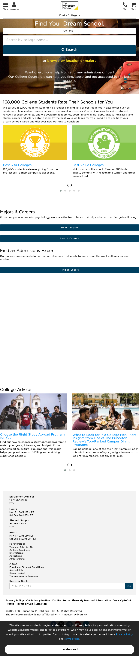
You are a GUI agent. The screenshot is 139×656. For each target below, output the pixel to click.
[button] (60, 190)
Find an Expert (69, 269)
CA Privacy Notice (38, 600)
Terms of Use (71, 638)
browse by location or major (71, 61)
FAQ (11, 502)
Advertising (15, 556)
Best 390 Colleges (17, 165)
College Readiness (19, 550)
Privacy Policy (124, 634)
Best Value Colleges (88, 165)
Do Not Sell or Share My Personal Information (81, 600)
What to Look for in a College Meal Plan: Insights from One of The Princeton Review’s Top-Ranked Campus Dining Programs (104, 440)
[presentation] (68, 185)
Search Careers (69, 238)
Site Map (41, 603)
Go (129, 586)
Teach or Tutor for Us (21, 547)
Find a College (69, 15)
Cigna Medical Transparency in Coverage (23, 574)
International (16, 553)
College (69, 30)
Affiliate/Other (17, 559)
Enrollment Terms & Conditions (26, 567)
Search (69, 49)
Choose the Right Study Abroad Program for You (32, 436)
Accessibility (16, 570)
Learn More (69, 88)
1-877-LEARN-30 (18, 500)
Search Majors (69, 227)
